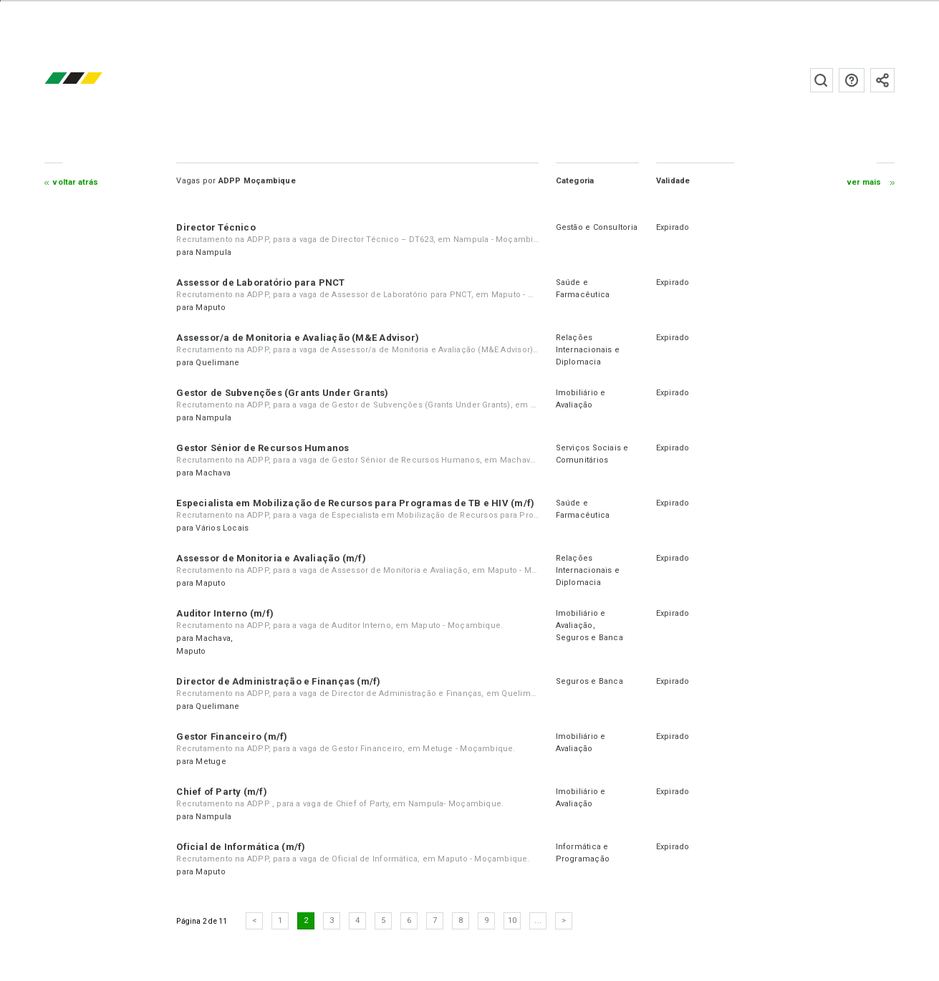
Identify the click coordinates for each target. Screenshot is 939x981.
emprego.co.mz (95, 80)
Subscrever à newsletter (882, 80)
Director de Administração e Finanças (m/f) (279, 681)
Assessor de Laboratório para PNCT (261, 282)
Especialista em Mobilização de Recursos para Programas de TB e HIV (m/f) (356, 503)
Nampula (214, 252)
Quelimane (218, 362)
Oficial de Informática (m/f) (241, 846)
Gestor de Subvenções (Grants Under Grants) (283, 392)
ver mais (864, 182)
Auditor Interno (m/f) (225, 613)
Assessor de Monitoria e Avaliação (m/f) (272, 558)
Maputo (211, 307)
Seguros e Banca (588, 637)
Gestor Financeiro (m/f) (232, 736)
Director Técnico (216, 227)
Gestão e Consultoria (596, 227)
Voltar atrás (76, 182)
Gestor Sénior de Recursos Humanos (263, 448)
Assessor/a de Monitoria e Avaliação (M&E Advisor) (298, 337)
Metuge (211, 761)
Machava (213, 473)
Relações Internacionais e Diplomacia (587, 350)
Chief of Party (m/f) (222, 791)
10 (513, 920)
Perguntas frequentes (851, 80)
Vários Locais (222, 528)
